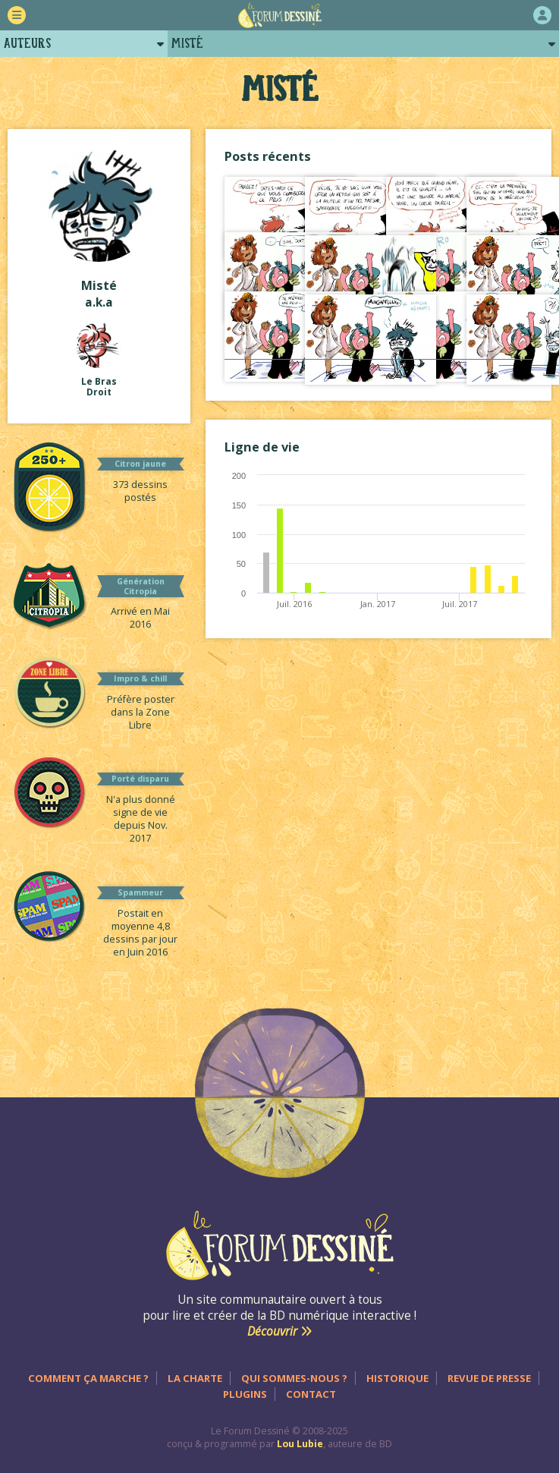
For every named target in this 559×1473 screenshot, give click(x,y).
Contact (311, 1394)
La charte (195, 1378)
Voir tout (378, 374)
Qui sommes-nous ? (294, 1378)
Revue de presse (489, 1378)
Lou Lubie (300, 1443)
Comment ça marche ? (88, 1378)
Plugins (245, 1394)
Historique (397, 1378)
